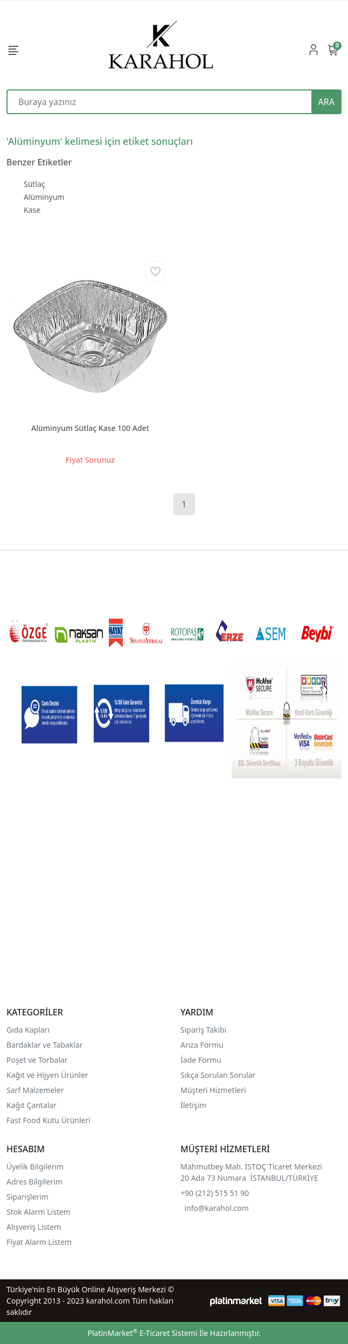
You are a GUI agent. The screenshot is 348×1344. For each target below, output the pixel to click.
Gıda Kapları (28, 1030)
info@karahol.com (216, 1208)
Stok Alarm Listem (38, 1212)
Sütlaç (34, 184)
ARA (326, 102)
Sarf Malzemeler (35, 1090)
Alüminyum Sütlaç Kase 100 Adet (90, 428)
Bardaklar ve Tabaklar (44, 1045)
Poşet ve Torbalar (37, 1060)
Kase (32, 210)
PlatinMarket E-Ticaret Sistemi (142, 1333)
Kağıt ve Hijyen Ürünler (47, 1075)
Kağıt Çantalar (31, 1105)
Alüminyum (44, 197)
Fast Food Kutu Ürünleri (48, 1120)
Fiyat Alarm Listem (39, 1242)
